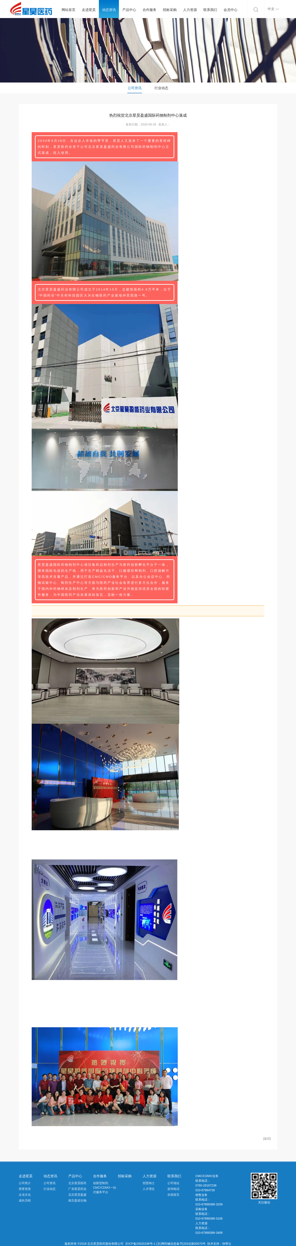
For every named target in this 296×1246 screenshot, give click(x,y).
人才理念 (149, 1189)
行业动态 (161, 88)
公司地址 (173, 1183)
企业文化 (25, 1194)
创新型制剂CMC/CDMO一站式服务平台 (104, 1187)
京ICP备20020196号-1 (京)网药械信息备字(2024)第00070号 (165, 1243)
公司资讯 (135, 88)
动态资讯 (109, 10)
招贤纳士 (149, 1183)
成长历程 (25, 1200)
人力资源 (190, 10)
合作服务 (149, 10)
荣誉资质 (25, 1189)
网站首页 (68, 10)
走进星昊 (89, 10)
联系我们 (210, 10)
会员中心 (230, 10)
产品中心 (129, 10)
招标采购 (170, 10)
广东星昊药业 (77, 1189)
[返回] (267, 1138)
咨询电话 (173, 1189)
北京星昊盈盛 (77, 1194)
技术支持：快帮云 (219, 1243)
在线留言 (173, 1194)
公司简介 (25, 1183)
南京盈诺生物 (77, 1200)
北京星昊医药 (77, 1183)
